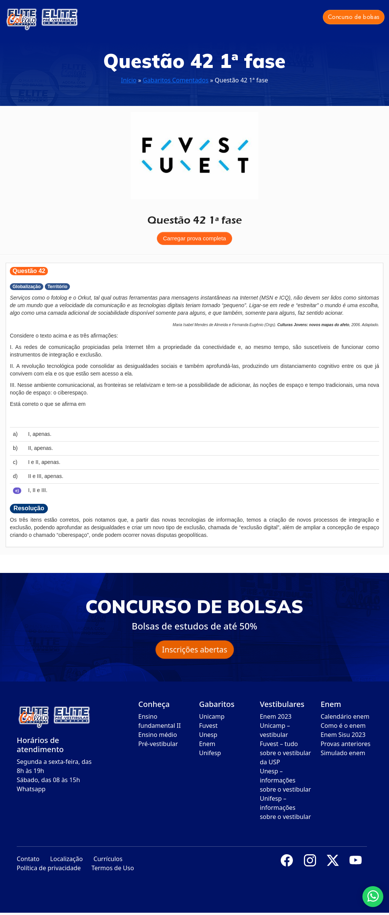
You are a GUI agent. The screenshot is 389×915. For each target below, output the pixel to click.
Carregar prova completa (194, 238)
